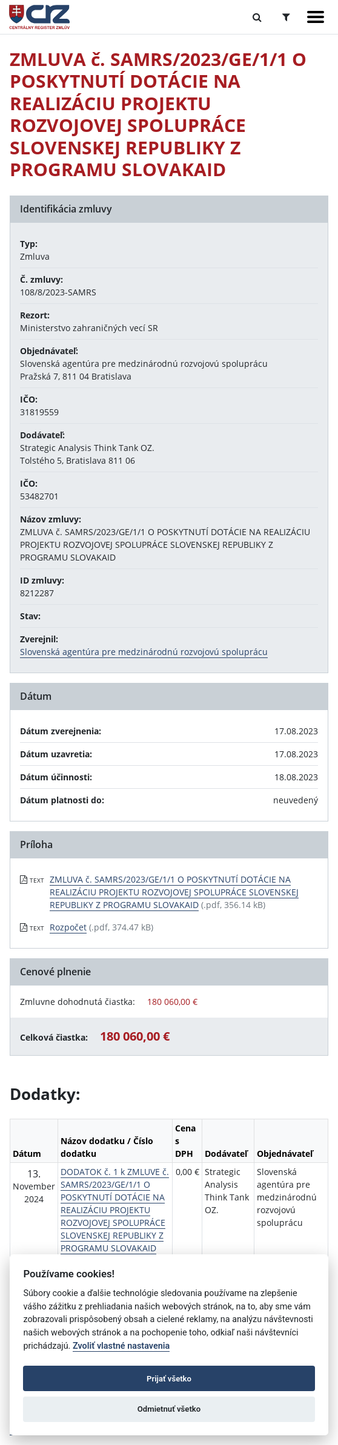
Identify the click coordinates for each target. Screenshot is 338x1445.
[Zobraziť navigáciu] (315, 16)
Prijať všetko (169, 1378)
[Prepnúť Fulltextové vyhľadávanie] (257, 16)
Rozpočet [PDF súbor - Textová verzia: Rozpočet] (68, 927)
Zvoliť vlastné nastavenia (121, 1346)
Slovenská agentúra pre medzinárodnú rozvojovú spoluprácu (144, 651)
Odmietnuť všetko (169, 1409)
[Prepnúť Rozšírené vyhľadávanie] (286, 16)
